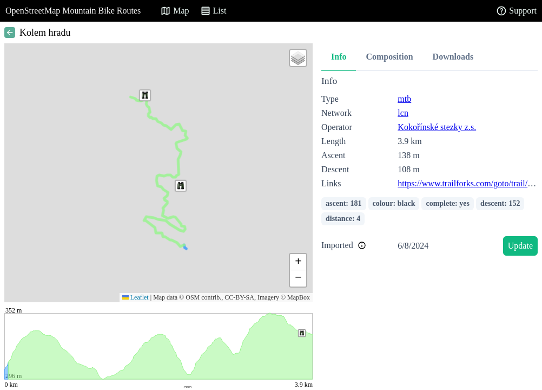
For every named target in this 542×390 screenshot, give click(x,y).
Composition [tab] (389, 56)
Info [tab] (338, 56)
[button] (144, 95)
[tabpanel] (429, 167)
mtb (404, 98)
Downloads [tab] (453, 56)
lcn (403, 113)
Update (520, 245)
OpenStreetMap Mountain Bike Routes (73, 10)
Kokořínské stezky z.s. (437, 127)
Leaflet (135, 297)
